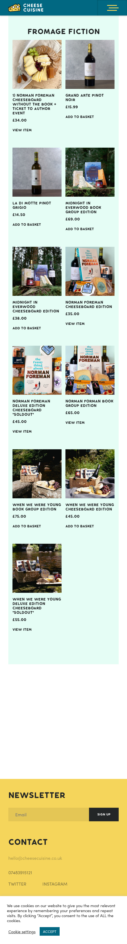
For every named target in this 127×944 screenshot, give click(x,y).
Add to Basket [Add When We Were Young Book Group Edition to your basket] (26, 526)
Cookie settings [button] (21, 931)
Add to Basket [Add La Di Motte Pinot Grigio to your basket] (26, 224)
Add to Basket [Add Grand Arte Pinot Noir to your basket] (79, 117)
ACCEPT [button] (49, 931)
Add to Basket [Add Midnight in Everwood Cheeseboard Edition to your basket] (26, 328)
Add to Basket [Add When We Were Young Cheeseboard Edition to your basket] (79, 526)
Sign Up (103, 814)
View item (22, 130)
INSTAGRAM (54, 884)
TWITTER (17, 884)
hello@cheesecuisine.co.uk (35, 858)
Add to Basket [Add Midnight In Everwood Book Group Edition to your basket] (79, 229)
